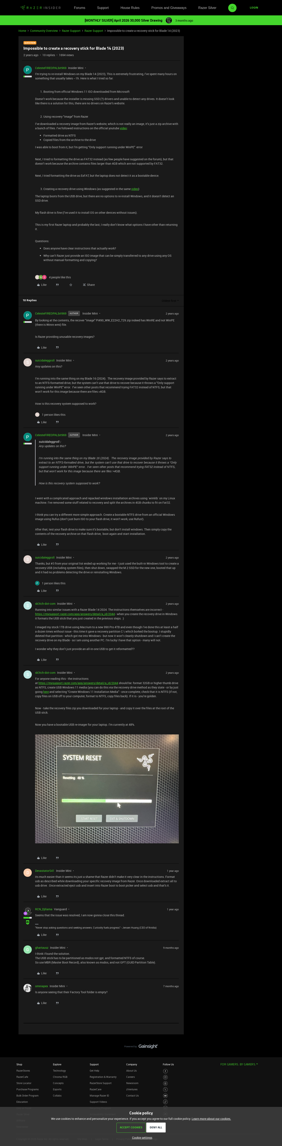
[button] (253, 8)
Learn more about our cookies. (211, 1119)
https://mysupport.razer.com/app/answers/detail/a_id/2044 (75, 614)
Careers (130, 1076)
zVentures (131, 1089)
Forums (79, 8)
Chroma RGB (60, 1076)
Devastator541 (44, 871)
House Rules (130, 8)
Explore (57, 1064)
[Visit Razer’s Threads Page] (165, 1083)
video (123, 128)
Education (22, 1101)
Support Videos (98, 1101)
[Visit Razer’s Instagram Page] (165, 1077)
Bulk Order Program (27, 1095)
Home (22, 31)
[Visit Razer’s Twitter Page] (165, 1089)
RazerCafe (22, 1076)
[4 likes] (53, 277)
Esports (57, 1089)
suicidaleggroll (45, 360)
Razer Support (71, 31)
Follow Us (168, 1064)
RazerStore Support (101, 1083)
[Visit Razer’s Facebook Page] (165, 1071)
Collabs (57, 1095)
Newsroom (132, 1083)
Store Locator (23, 1083)
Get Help (94, 1070)
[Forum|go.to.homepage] (40, 8)
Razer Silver (207, 8)
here (46, 692)
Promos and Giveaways (168, 8)
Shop (19, 1064)
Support (103, 8)
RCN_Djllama (43, 909)
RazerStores (23, 1070)
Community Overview (44, 31)
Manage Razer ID (99, 1095)
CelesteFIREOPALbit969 (50, 68)
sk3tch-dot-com (45, 604)
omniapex (41, 986)
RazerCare (95, 1089)
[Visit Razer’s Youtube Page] (165, 1095)
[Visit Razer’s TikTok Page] (165, 1101)
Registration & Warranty (103, 1076)
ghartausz (41, 948)
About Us (131, 1070)
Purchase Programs (27, 1089)
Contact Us (132, 1095)
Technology (59, 1070)
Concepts (58, 1083)
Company (131, 1064)
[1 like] (50, 414)
